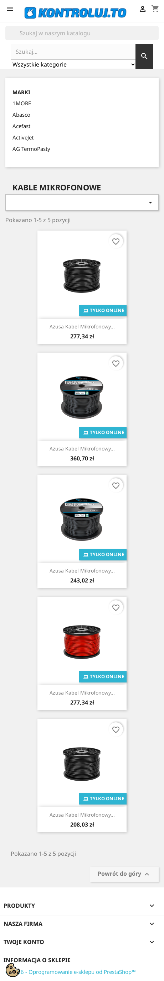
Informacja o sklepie (37, 960)
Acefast (21, 126)
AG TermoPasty (31, 148)
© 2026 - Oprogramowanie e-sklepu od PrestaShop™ (70, 971)
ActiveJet (23, 137)
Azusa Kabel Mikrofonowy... (82, 326)
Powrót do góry (124, 874)
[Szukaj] (82, 33)
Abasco (21, 114)
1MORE (21, 103)
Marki (21, 92)
